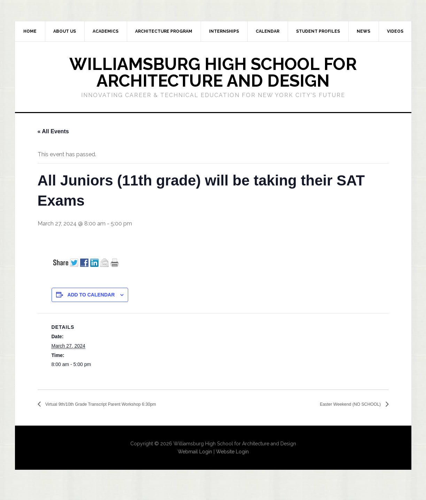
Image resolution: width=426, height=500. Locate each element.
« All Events (53, 131)
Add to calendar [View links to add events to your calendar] (91, 294)
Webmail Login (195, 452)
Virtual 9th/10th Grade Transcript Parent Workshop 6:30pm (117, 404)
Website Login (232, 452)
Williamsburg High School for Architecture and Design (213, 72)
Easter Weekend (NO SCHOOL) (341, 404)
